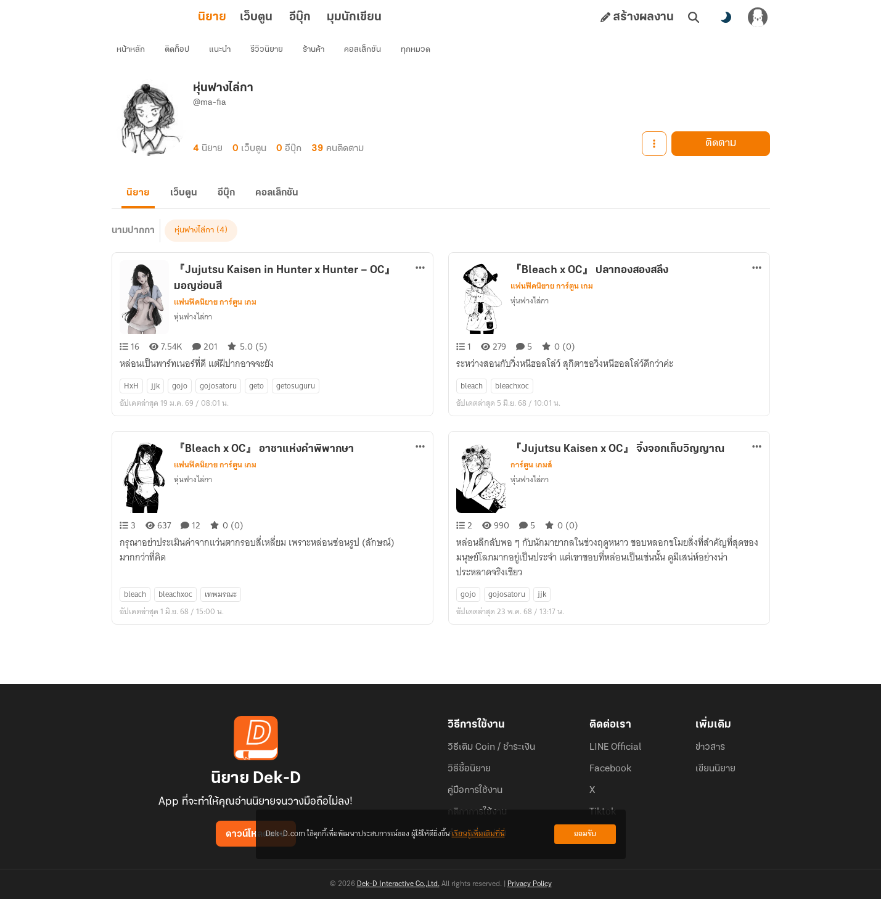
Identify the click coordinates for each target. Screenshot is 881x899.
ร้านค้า (318, 52)
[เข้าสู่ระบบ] (757, 17)
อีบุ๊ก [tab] (245, 17)
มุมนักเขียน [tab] (299, 17)
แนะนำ (225, 52)
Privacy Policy (529, 884)
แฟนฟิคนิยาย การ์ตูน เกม (215, 317)
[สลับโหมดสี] (725, 17)
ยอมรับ (585, 834)
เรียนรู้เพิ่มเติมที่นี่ (478, 834)
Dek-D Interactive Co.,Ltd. (398, 884)
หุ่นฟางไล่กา (194, 245)
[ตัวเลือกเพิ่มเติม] (420, 282)
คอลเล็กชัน (367, 52)
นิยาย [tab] (158, 17)
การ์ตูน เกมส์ (531, 480)
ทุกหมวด (420, 52)
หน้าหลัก (135, 52)
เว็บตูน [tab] (202, 17)
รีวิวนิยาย (271, 52)
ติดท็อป (182, 52)
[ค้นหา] (693, 17)
